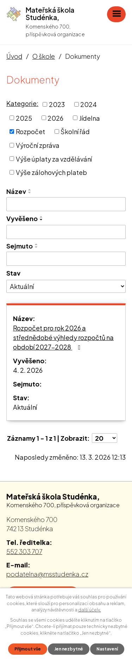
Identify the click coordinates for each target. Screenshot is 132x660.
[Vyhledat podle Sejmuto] (66, 259)
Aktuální (25, 407)
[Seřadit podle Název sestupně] (30, 192)
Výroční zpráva (37, 145)
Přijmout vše (27, 649)
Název (16, 191)
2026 (55, 118)
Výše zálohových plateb (51, 172)
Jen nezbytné (68, 649)
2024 (88, 104)
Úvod (14, 56)
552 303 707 (24, 551)
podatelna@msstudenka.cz (47, 574)
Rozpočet (30, 131)
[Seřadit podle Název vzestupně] (30, 189)
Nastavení (107, 649)
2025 (24, 118)
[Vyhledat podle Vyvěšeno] (66, 232)
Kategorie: (22, 103)
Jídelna (89, 118)
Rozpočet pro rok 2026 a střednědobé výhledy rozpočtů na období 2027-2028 (63, 337)
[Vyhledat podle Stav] (66, 286)
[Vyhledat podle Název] (66, 204)
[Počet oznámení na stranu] (104, 438)
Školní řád (75, 131)
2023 (57, 104)
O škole (43, 56)
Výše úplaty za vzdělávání (54, 159)
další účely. (89, 609)
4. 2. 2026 (28, 370)
